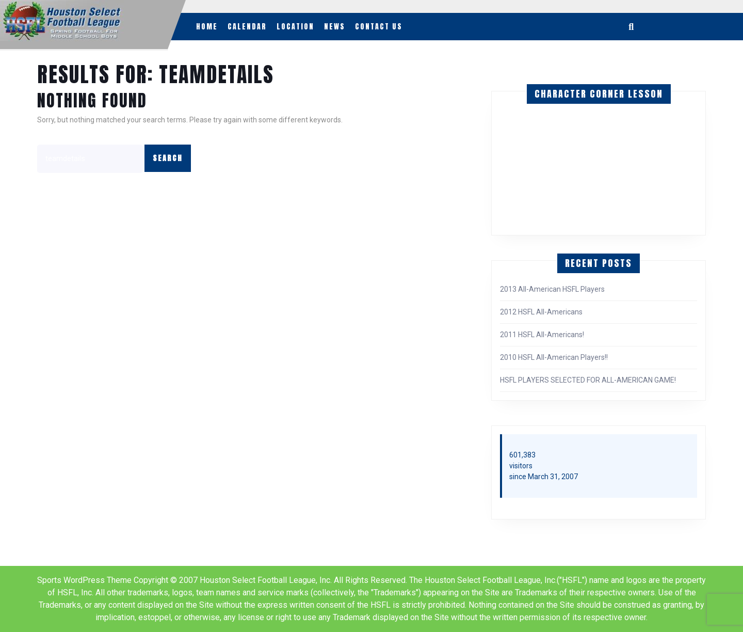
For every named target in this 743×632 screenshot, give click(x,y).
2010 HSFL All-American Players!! (554, 357)
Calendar (247, 26)
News (334, 26)
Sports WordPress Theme (84, 580)
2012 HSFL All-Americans (541, 312)
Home (207, 26)
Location (295, 26)
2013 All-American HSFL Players (552, 289)
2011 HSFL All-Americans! (542, 334)
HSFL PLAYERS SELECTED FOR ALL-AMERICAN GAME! (588, 380)
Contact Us (378, 26)
